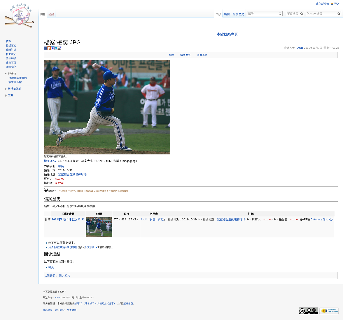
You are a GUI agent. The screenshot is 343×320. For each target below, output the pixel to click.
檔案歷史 (185, 55)
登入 (337, 3)
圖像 (43, 14)
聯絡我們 (11, 66)
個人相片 (64, 275)
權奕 (61, 166)
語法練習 (11, 58)
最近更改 (11, 45)
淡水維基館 (15, 82)
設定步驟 (89, 247)
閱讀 (218, 14)
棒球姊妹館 (14, 88)
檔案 (171, 55)
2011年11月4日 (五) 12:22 (68, 219)
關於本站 (60, 310)
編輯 (227, 14)
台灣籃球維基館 (18, 78)
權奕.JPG (50, 161)
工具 (10, 95)
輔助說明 (11, 54)
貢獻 (161, 219)
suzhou (59, 178)
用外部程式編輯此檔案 (62, 247)
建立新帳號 (322, 3)
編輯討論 (11, 49)
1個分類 (50, 275)
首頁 (8, 41)
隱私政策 (47, 310)
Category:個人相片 (322, 219)
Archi (144, 219)
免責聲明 (72, 310)
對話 (153, 219)
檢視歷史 (238, 14)
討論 (51, 14)
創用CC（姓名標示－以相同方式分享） (95, 303)
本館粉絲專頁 (227, 34)
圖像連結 (202, 55)
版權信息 (128, 303)
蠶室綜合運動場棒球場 (72, 174)
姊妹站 (12, 73)
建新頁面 (11, 62)
